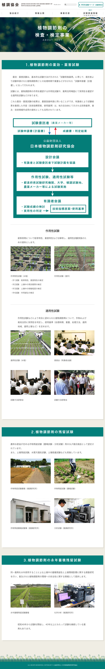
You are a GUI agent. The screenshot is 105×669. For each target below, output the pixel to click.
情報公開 (40, 13)
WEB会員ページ (91, 5)
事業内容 (65, 13)
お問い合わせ (57, 4)
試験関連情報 (90, 14)
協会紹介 (14, 13)
